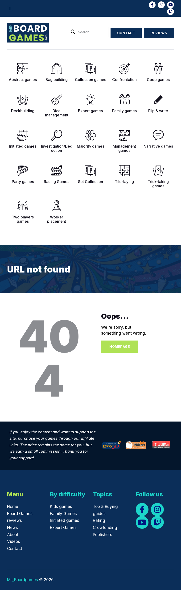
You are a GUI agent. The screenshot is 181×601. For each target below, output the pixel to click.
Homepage (119, 347)
